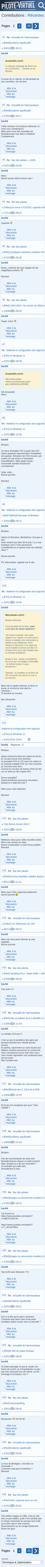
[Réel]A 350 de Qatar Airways (19, 1351)
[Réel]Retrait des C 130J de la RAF (22, 1089)
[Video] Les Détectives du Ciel (19, 923)
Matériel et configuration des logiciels (26, 350)
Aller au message (10, 95)
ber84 (4, 53)
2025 (32, 160)
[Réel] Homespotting (14, 1403)
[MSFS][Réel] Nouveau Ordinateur (21, 515)
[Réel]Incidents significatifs (17, 42)
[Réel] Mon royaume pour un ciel (20, 1500)
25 (29, 26)
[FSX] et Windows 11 (14, 355)
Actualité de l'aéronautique (25, 37)
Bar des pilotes (19, 160)
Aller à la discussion (11, 89)
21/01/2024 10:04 (13, 739)
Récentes (36, 15)
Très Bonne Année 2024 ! (17, 824)
